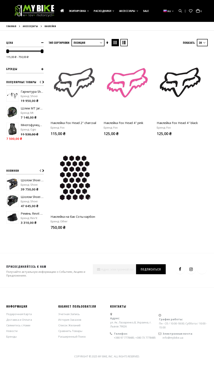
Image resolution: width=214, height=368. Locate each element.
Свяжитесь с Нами (18, 325)
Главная (11, 26)
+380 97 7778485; (124, 337)
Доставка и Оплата (19, 320)
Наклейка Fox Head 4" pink (123, 123)
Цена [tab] (9, 42)
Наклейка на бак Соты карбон (73, 216)
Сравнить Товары (70, 331)
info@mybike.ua (173, 337)
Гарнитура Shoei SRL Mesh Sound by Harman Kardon (32, 91)
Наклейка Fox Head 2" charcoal (73, 123)
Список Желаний (69, 325)
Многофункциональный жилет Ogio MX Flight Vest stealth (32, 125)
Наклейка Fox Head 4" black (177, 123)
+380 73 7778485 (145, 337)
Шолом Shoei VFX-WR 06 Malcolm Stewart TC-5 (32, 180)
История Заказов (69, 320)
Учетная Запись (69, 314)
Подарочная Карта (19, 314)
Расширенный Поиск (72, 336)
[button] (190, 11)
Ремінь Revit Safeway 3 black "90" (32, 213)
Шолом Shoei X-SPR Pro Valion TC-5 (32, 197)
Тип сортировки (58, 42)
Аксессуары (30, 26)
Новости (12, 331)
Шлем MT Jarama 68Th (32, 108)
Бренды (11, 336)
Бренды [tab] (11, 69)
